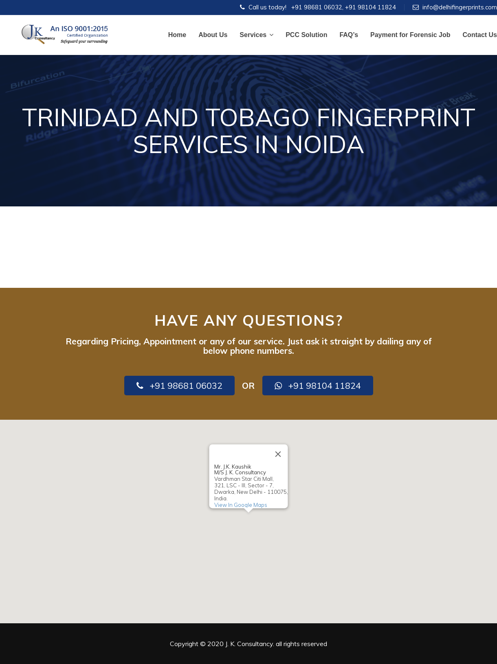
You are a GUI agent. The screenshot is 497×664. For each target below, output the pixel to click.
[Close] (278, 454)
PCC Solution (306, 34)
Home (177, 34)
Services (256, 34)
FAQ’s (348, 34)
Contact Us (480, 34)
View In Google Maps (240, 505)
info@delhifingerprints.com (459, 7)
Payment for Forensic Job (410, 34)
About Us (212, 34)
